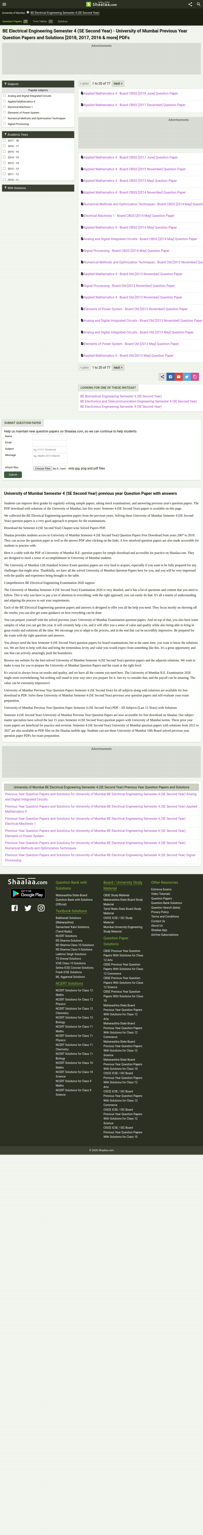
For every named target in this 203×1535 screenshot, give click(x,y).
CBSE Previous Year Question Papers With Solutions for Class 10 (123, 996)
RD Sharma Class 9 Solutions (74, 949)
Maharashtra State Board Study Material (123, 902)
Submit (13, 474)
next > (118, 83)
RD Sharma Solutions (69, 940)
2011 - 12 (11, 174)
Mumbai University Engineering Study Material (122, 929)
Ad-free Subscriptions (164, 934)
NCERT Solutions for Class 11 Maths (74, 1029)
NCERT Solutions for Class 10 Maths (74, 1065)
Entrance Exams (161, 889)
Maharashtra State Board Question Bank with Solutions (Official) (74, 900)
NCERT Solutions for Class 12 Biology (74, 1020)
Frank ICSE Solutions (69, 972)
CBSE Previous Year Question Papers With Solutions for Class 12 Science (123, 982)
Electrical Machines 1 (18, 107)
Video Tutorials (160, 893)
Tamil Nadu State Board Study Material (122, 911)
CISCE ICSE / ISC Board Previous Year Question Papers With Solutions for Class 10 (122, 1132)
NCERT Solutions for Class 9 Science (73, 1092)
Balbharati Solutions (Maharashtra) (68, 920)
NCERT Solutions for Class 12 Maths (74, 992)
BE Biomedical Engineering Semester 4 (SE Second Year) (121, 396)
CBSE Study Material (116, 895)
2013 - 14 (11, 163)
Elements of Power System (21, 112)
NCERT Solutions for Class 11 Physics (74, 1038)
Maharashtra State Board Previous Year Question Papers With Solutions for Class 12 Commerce (122, 1030)
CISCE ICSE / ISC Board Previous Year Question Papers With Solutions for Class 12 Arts (122, 1080)
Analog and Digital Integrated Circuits (27, 95)
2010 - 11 (11, 179)
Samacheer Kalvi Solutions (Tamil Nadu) (72, 929)
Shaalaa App (159, 930)
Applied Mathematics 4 (19, 101)
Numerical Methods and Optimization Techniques (34, 118)
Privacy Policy (160, 912)
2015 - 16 (11, 151)
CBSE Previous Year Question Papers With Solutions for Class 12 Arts (123, 955)
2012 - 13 (11, 168)
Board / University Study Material (122, 885)
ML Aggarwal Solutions (70, 976)
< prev (84, 83)
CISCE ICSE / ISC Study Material (118, 920)
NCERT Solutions (66, 936)
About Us (157, 925)
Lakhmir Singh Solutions (71, 954)
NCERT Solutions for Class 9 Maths (73, 1083)
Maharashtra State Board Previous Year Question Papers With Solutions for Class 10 (122, 1064)
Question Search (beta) (165, 907)
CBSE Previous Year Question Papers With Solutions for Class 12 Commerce (123, 969)
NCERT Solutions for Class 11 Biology (74, 1056)
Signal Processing (16, 124)
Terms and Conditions (165, 916)
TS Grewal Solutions (68, 958)
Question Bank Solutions (166, 903)
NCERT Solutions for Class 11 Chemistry (74, 1047)
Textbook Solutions (71, 911)
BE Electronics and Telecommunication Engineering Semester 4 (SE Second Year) (138, 401)
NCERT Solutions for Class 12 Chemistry (74, 1011)
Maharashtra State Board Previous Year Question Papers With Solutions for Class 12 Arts (122, 1012)
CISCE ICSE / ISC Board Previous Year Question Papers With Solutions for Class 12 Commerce (122, 1098)
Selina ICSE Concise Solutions (74, 967)
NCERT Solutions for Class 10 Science (74, 1074)
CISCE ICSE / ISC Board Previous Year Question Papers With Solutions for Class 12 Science (122, 1116)
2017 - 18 (11, 140)
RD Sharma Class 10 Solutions (75, 945)
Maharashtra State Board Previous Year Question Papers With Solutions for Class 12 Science (122, 1048)
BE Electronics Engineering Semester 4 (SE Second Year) (121, 407)
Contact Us (158, 921)
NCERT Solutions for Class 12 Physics (74, 1002)
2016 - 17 (11, 146)
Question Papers (161, 898)
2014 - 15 (11, 157)
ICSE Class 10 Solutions (71, 963)
